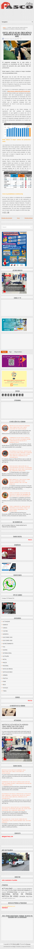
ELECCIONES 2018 (7, 640)
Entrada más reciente (6, 218)
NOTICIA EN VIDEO (7, 672)
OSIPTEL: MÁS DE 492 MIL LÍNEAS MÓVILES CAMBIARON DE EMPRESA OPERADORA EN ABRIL (17, 34)
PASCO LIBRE (16, 944)
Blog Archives (18, 352)
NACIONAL (5, 666)
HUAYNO (5, 650)
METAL (5, 659)
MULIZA (5, 662)
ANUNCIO (5, 624)
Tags (10, 352)
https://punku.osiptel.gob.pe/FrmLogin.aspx (18, 91)
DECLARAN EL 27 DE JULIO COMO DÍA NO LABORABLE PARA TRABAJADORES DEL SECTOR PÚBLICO (16, 821)
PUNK (4, 681)
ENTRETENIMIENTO (8, 643)
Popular (4, 352)
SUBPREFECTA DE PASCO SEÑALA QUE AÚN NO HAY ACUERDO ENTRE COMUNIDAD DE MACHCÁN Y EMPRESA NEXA (16, 783)
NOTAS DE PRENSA (8, 669)
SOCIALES (5, 688)
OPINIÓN (5, 675)
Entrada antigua (29, 218)
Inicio (18, 218)
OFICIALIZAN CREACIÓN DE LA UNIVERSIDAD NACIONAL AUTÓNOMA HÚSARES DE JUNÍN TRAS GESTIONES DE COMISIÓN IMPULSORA (16, 809)
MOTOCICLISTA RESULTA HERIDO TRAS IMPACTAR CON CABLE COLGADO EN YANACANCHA (20, 427)
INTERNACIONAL (7, 653)
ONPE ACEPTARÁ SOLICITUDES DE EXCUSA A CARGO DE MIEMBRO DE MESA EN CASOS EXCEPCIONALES (20, 494)
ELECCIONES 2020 (7, 637)
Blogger (28, 944)
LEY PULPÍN (6, 656)
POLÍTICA (5, 678)
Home (4, 27)
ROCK (4, 684)
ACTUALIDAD (6, 621)
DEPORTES (6, 634)
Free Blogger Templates (15, 946)
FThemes (28, 946)
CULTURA (5, 631)
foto (4, 647)
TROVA (4, 691)
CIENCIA (5, 628)
